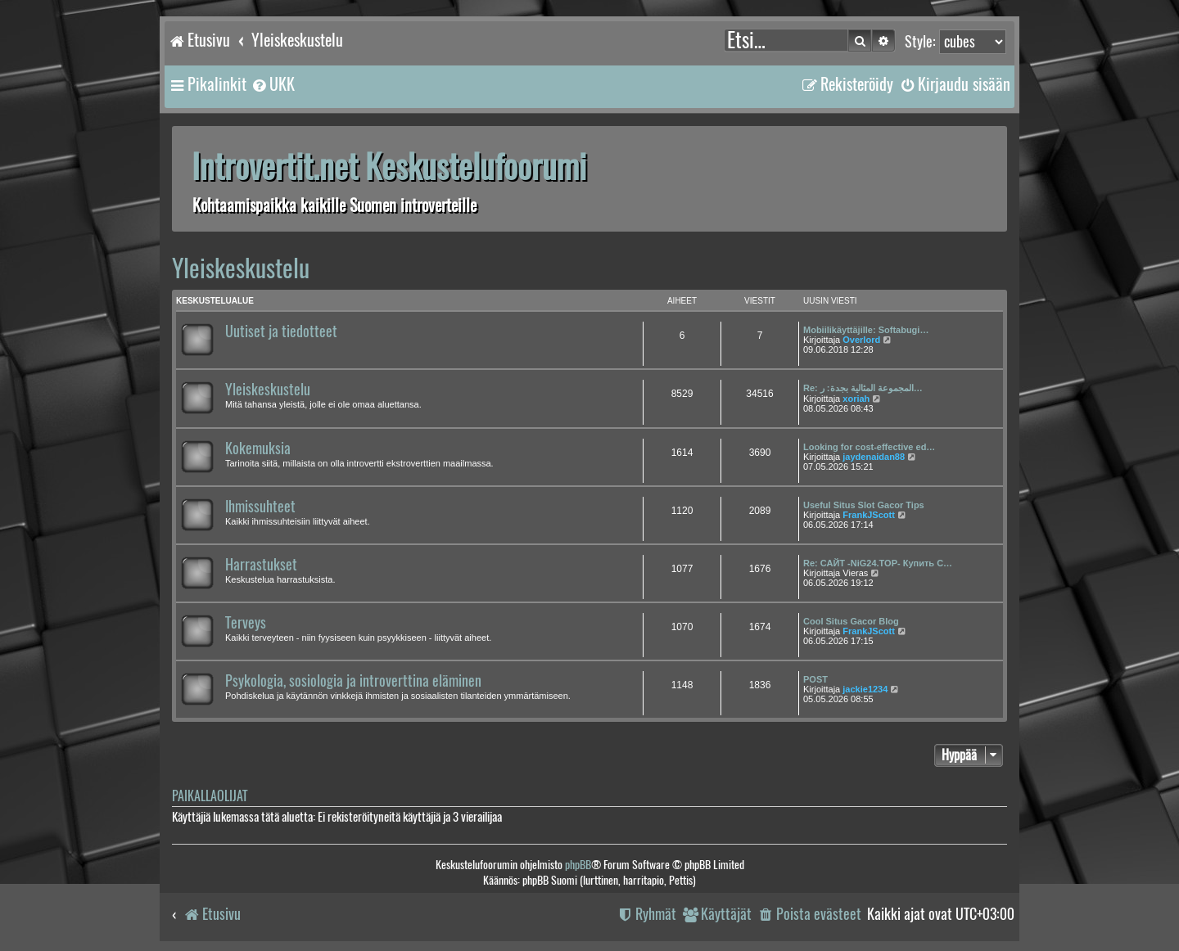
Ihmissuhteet (260, 506)
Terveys (245, 623)
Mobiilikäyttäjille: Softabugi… (865, 330)
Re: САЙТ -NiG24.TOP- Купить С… (877, 563)
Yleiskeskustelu (240, 268)
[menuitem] (273, 84)
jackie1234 (865, 689)
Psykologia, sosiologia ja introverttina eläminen (353, 681)
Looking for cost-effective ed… (869, 447)
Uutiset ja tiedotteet (281, 331)
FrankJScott (868, 515)
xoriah (856, 398)
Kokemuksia (258, 448)
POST (815, 679)
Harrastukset (261, 565)
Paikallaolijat (209, 796)
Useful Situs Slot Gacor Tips (863, 505)
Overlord (861, 340)
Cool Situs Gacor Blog (851, 621)
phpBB (578, 864)
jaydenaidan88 (873, 457)
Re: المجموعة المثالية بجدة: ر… (863, 388)
